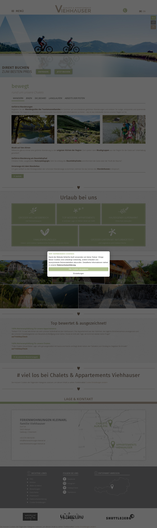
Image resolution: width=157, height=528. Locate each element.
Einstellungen (78, 273)
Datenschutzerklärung (66, 265)
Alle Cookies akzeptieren (78, 269)
